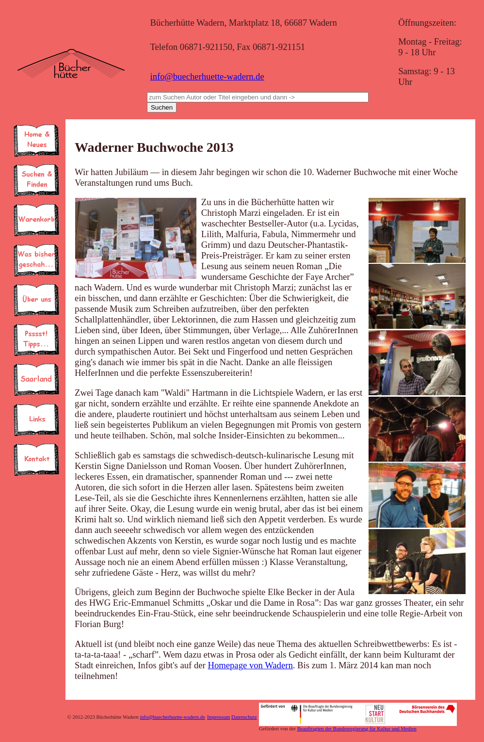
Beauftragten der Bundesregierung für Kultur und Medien (357, 728)
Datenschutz (244, 717)
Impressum (218, 717)
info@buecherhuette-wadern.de (207, 76)
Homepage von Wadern (250, 665)
